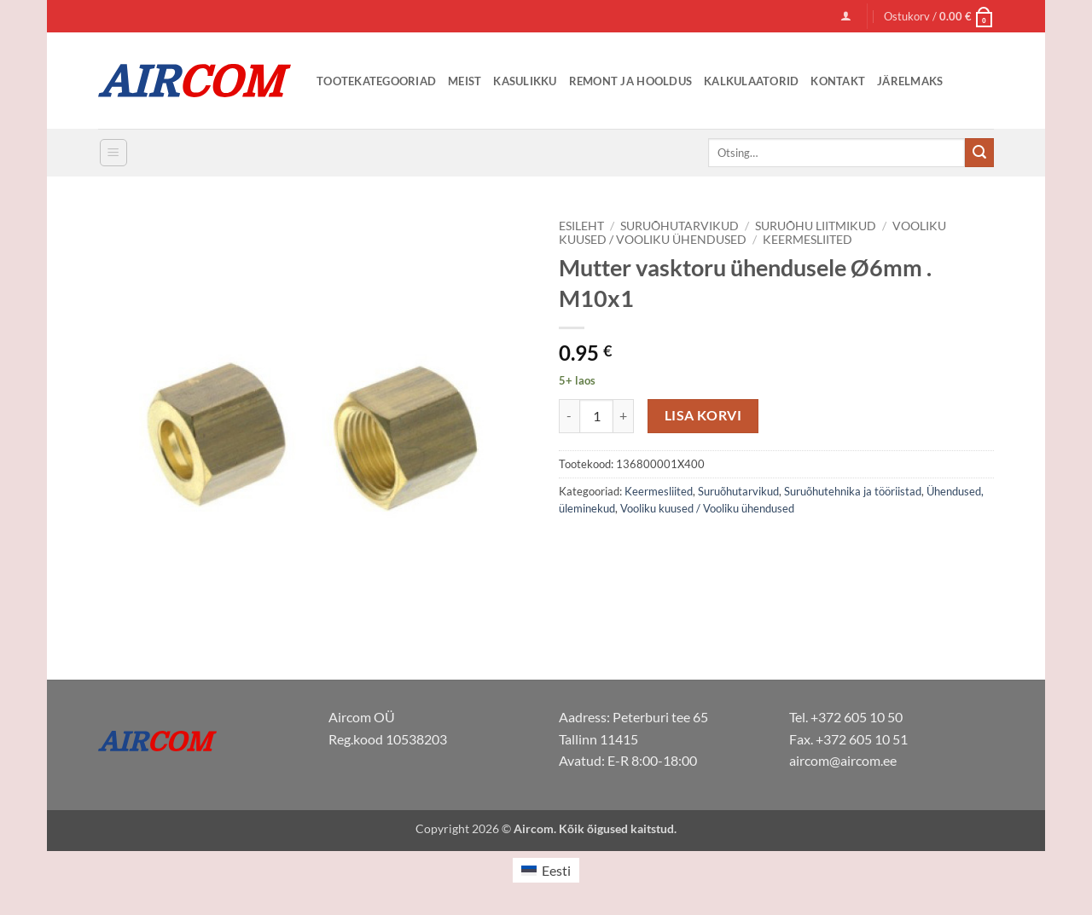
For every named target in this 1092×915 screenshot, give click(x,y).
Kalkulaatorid (751, 81)
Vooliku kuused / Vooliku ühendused (707, 508)
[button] (845, 15)
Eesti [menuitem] (556, 870)
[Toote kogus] (596, 416)
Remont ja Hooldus (630, 81)
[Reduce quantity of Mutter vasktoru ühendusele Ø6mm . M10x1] (569, 416)
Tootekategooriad (376, 81)
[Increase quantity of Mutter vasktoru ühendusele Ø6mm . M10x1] (623, 416)
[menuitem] (546, 870)
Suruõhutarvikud (679, 226)
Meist (464, 81)
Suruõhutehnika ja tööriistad (852, 491)
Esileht (581, 226)
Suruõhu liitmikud (815, 226)
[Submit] (979, 152)
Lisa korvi (703, 415)
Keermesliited (807, 239)
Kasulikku (524, 81)
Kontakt (837, 81)
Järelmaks (910, 81)
